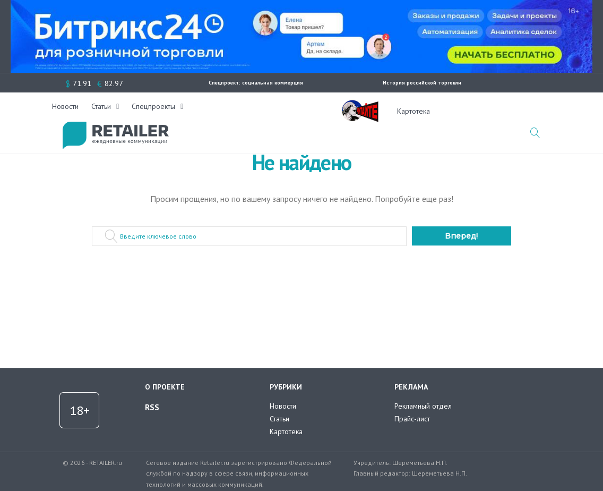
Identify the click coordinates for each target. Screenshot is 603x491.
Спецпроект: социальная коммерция (256, 82)
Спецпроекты (283, 111)
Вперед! (461, 236)
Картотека (413, 111)
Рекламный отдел (423, 406)
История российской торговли (422, 82)
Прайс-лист (412, 419)
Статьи (230, 111)
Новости (195, 111)
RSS (152, 407)
